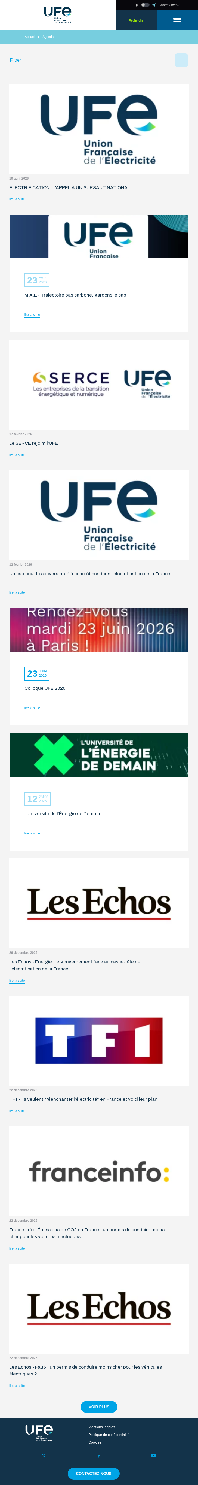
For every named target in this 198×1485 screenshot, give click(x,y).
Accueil (30, 37)
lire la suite (17, 199)
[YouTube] (153, 1455)
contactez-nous (93, 1473)
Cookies (94, 1442)
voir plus (99, 1407)
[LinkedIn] (98, 1456)
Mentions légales (101, 1427)
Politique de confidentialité (108, 1435)
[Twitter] (43, 1456)
